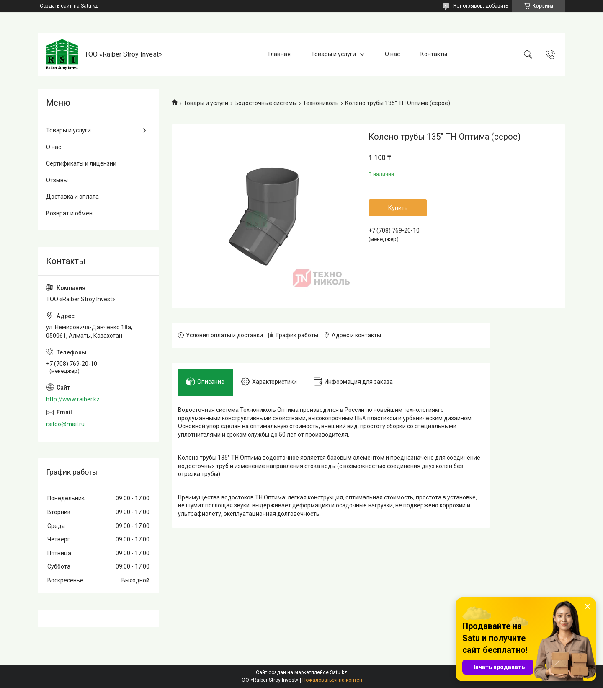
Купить (398, 207)
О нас (392, 54)
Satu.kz (338, 672)
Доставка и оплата (72, 196)
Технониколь (321, 103)
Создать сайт (56, 6)
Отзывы (57, 180)
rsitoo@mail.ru (65, 424)
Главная (279, 54)
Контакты (433, 54)
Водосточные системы (265, 103)
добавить (496, 6)
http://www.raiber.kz (73, 399)
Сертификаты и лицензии (81, 163)
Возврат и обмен (69, 213)
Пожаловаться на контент (333, 680)
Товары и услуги (333, 54)
